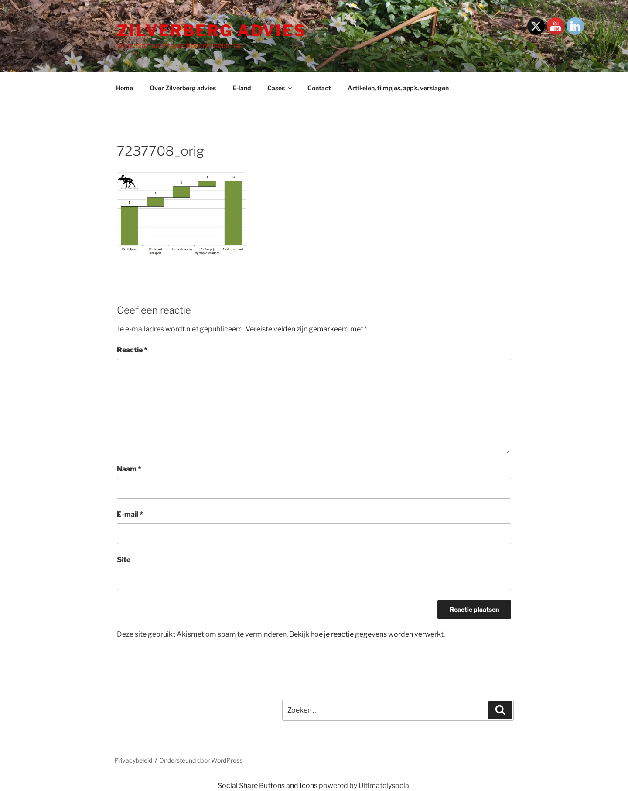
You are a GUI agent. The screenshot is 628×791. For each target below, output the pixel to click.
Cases (280, 88)
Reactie (132, 350)
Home (124, 88)
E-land (241, 88)
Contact (319, 88)
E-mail (130, 514)
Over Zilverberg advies (183, 88)
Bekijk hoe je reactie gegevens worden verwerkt (366, 634)
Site (123, 560)
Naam (129, 469)
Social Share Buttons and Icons (267, 785)
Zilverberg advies (211, 30)
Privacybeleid (133, 760)
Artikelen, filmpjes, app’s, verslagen (398, 88)
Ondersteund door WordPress (200, 760)
